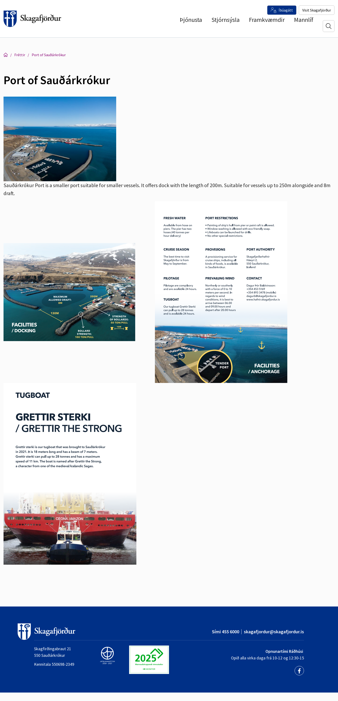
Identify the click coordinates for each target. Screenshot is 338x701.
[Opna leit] (328, 26)
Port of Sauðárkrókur (49, 54)
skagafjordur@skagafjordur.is (274, 631)
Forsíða (6, 55)
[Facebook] (299, 670)
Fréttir (19, 54)
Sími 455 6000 (225, 631)
